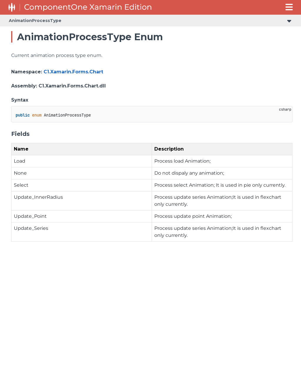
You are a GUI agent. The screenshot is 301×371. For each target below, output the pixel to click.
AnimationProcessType (35, 20)
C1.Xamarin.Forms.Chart (73, 72)
